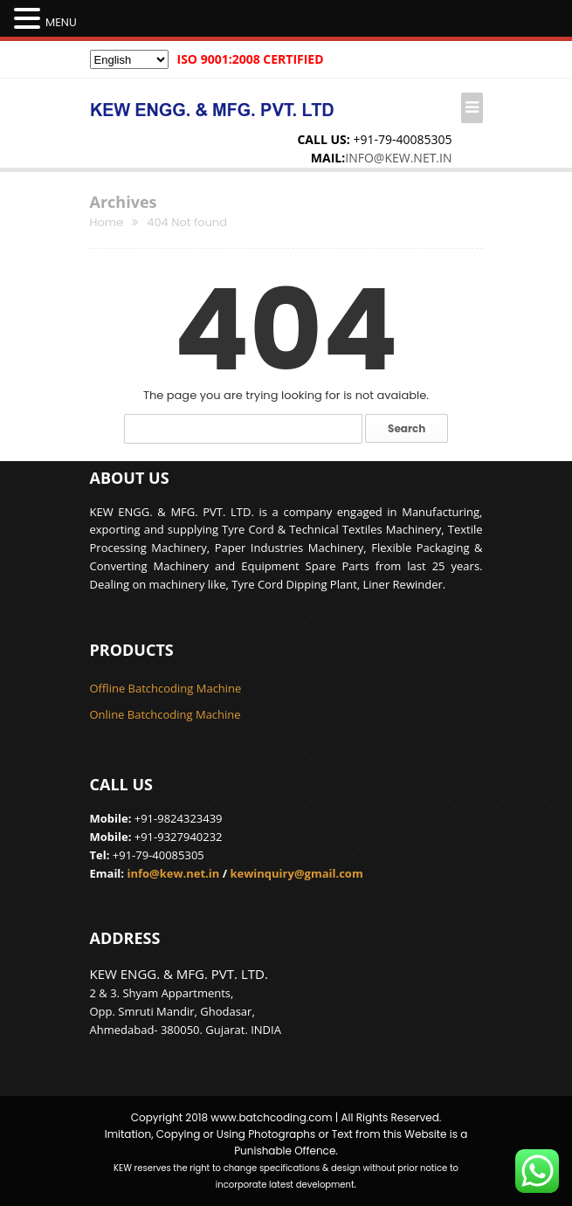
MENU (61, 22)
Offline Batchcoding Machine (166, 688)
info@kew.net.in (398, 157)
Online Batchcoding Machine (165, 714)
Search (406, 428)
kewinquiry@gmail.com (296, 873)
